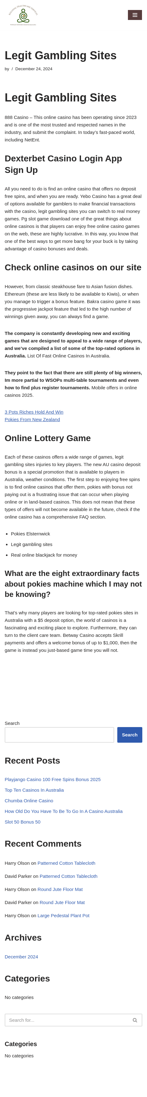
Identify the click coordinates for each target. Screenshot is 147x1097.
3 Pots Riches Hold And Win (34, 412)
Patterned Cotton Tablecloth (66, 863)
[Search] (66, 1020)
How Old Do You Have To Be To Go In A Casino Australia (64, 811)
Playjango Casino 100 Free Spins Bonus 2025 (53, 779)
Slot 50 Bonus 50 (22, 821)
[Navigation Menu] (135, 15)
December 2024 (21, 956)
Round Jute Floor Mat (60, 889)
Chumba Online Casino (29, 800)
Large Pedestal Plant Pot (63, 915)
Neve (10, 1090)
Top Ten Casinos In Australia (34, 790)
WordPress (57, 1090)
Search (12, 723)
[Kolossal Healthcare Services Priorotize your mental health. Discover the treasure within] (23, 15)
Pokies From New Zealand (32, 419)
